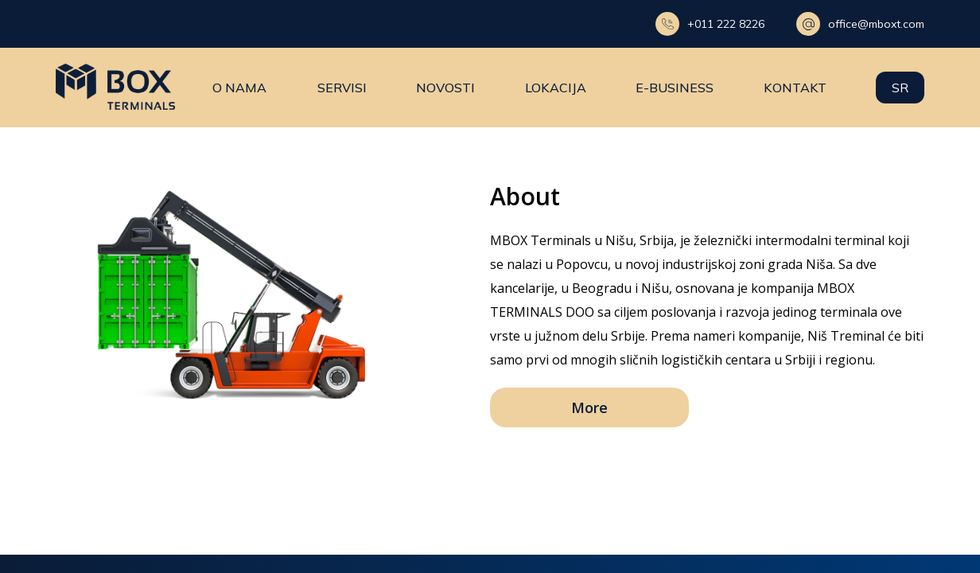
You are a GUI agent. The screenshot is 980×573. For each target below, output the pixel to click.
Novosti (445, 88)
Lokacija (555, 88)
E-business (675, 88)
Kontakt (795, 88)
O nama (241, 88)
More (589, 407)
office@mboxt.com (860, 24)
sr (900, 88)
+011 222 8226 (709, 24)
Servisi (342, 88)
